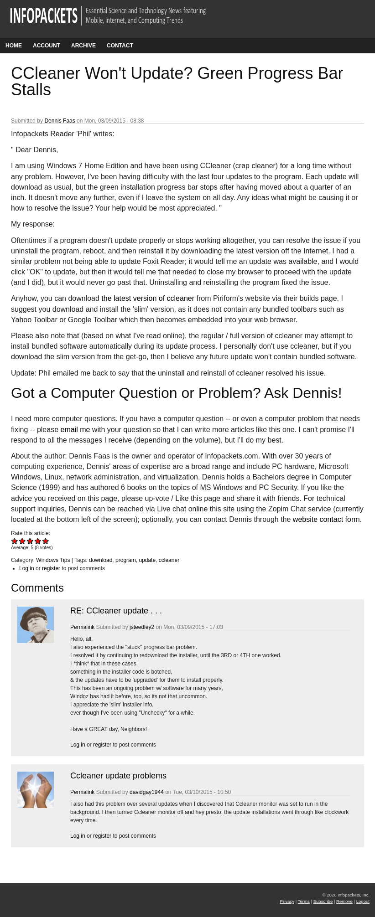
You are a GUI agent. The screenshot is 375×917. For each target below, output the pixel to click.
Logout (363, 901)
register (51, 568)
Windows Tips (53, 560)
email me (75, 429)
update (147, 560)
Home (13, 45)
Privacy (287, 901)
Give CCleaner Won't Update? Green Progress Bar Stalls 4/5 (38, 540)
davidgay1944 (147, 792)
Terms (304, 901)
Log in (26, 568)
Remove (344, 901)
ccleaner (169, 560)
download (100, 560)
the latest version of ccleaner (147, 298)
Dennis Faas (59, 121)
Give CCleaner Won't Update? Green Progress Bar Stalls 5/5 (46, 540)
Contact (120, 45)
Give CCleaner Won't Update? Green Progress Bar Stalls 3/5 (30, 540)
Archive (83, 45)
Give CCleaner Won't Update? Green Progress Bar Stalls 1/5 (15, 540)
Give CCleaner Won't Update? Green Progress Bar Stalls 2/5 (22, 540)
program (125, 560)
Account (46, 45)
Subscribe (323, 901)
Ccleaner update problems (118, 775)
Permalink (82, 627)
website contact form (326, 519)
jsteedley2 (142, 627)
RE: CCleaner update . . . (116, 610)
